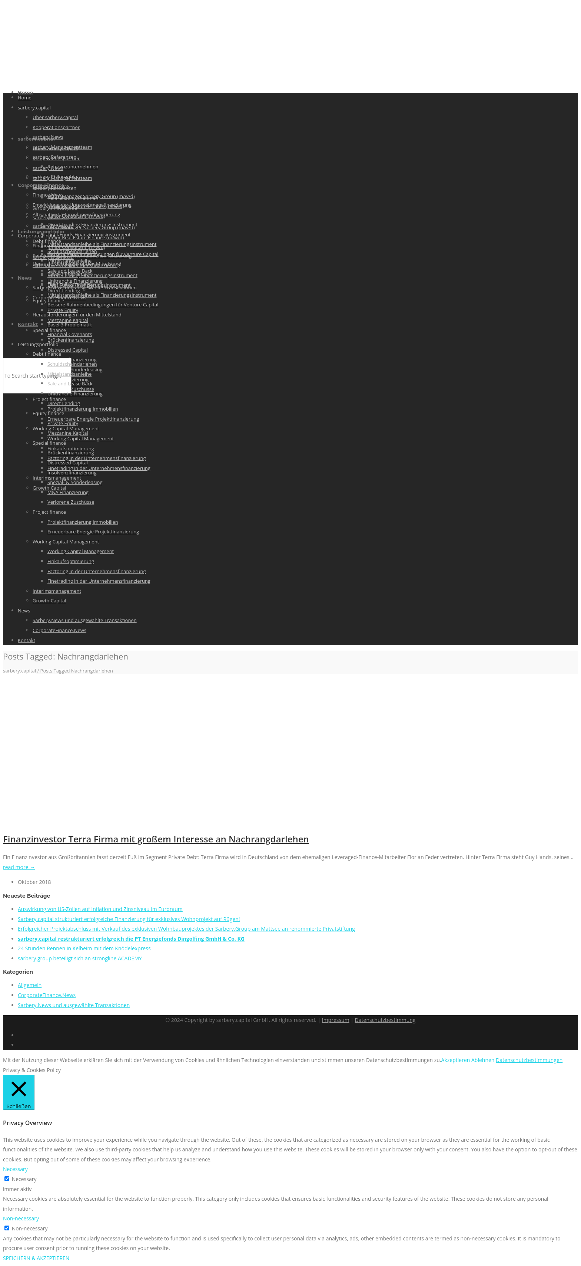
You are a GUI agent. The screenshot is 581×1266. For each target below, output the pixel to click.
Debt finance (47, 354)
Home (24, 97)
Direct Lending (63, 403)
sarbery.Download (53, 226)
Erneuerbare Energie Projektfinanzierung (93, 418)
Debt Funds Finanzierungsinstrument (89, 234)
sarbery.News (48, 137)
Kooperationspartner (56, 127)
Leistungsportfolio (41, 231)
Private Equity (62, 310)
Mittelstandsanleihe (69, 260)
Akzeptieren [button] (455, 1059)
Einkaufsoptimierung (70, 561)
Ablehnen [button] (482, 1059)
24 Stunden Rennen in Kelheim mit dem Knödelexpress (84, 948)
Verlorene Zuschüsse (70, 502)
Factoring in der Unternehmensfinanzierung (96, 458)
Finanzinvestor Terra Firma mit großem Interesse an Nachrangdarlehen (156, 839)
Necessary (24, 1179)
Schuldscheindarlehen (72, 364)
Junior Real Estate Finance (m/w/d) (85, 206)
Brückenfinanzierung (70, 339)
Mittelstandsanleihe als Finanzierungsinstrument (101, 244)
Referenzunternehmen (72, 166)
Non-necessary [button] (21, 1218)
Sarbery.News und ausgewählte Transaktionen (85, 620)
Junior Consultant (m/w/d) (76, 216)
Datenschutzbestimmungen (529, 1059)
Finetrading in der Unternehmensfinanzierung (98, 468)
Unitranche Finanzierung (75, 393)
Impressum (335, 1019)
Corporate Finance (38, 235)
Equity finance (48, 413)
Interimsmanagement (57, 591)
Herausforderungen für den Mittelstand (77, 314)
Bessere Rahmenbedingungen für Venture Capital (103, 304)
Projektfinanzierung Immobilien (82, 408)
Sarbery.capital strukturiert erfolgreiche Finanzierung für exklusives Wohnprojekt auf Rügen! (129, 919)
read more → (19, 867)
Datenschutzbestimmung (385, 1019)
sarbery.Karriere (51, 186)
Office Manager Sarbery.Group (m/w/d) (91, 196)
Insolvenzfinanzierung (72, 472)
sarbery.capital (34, 107)
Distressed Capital (67, 349)
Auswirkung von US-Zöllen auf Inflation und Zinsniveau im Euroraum (100, 908)
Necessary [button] (15, 1169)
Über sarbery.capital (55, 117)
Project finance (49, 512)
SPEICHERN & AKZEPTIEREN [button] (36, 1258)
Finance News (48, 245)
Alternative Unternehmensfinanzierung (76, 265)
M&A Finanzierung (68, 492)
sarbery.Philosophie (55, 176)
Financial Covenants (69, 334)
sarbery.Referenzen (54, 157)
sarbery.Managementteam (62, 147)
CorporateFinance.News (59, 630)
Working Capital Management (80, 438)
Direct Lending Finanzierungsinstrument (92, 224)
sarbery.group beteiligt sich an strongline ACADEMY (80, 958)
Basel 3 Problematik (69, 324)
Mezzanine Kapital (67, 433)
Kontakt (28, 324)
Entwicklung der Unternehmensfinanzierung (82, 255)
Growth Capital (49, 600)
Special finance (49, 443)
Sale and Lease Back (70, 383)
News (25, 278)
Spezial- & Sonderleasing (74, 482)
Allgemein (30, 985)
